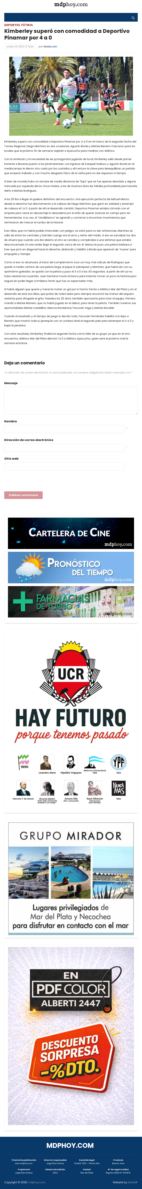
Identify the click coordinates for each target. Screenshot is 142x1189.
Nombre (10, 421)
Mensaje (11, 383)
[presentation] (32, 482)
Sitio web (11, 459)
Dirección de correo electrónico (28, 440)
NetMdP (133, 1182)
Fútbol (27, 25)
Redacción (50, 46)
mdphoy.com (70, 1145)
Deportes (12, 25)
